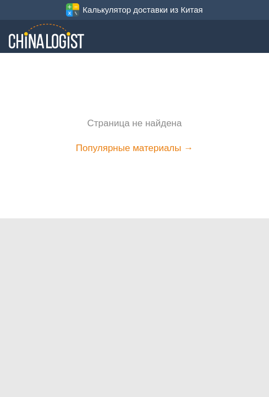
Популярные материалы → (134, 148)
